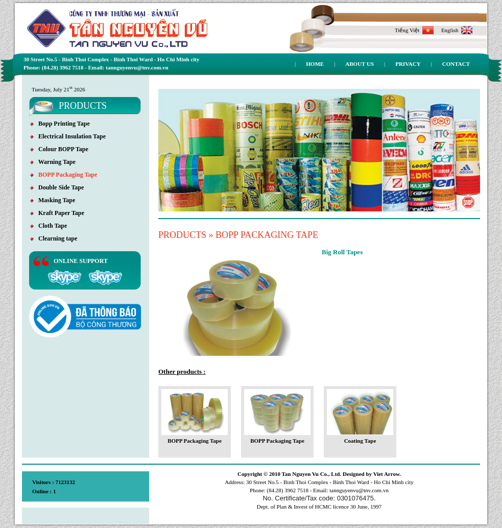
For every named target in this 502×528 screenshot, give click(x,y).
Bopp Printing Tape (60, 123)
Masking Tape (52, 200)
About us (359, 64)
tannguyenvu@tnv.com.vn (359, 490)
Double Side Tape (57, 187)
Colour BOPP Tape (59, 149)
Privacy (407, 64)
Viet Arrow (386, 474)
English (456, 30)
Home (315, 64)
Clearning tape (53, 238)
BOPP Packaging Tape (63, 174)
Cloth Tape (48, 225)
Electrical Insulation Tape (68, 136)
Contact (456, 64)
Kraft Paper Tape (57, 213)
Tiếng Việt (414, 30)
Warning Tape (53, 161)
